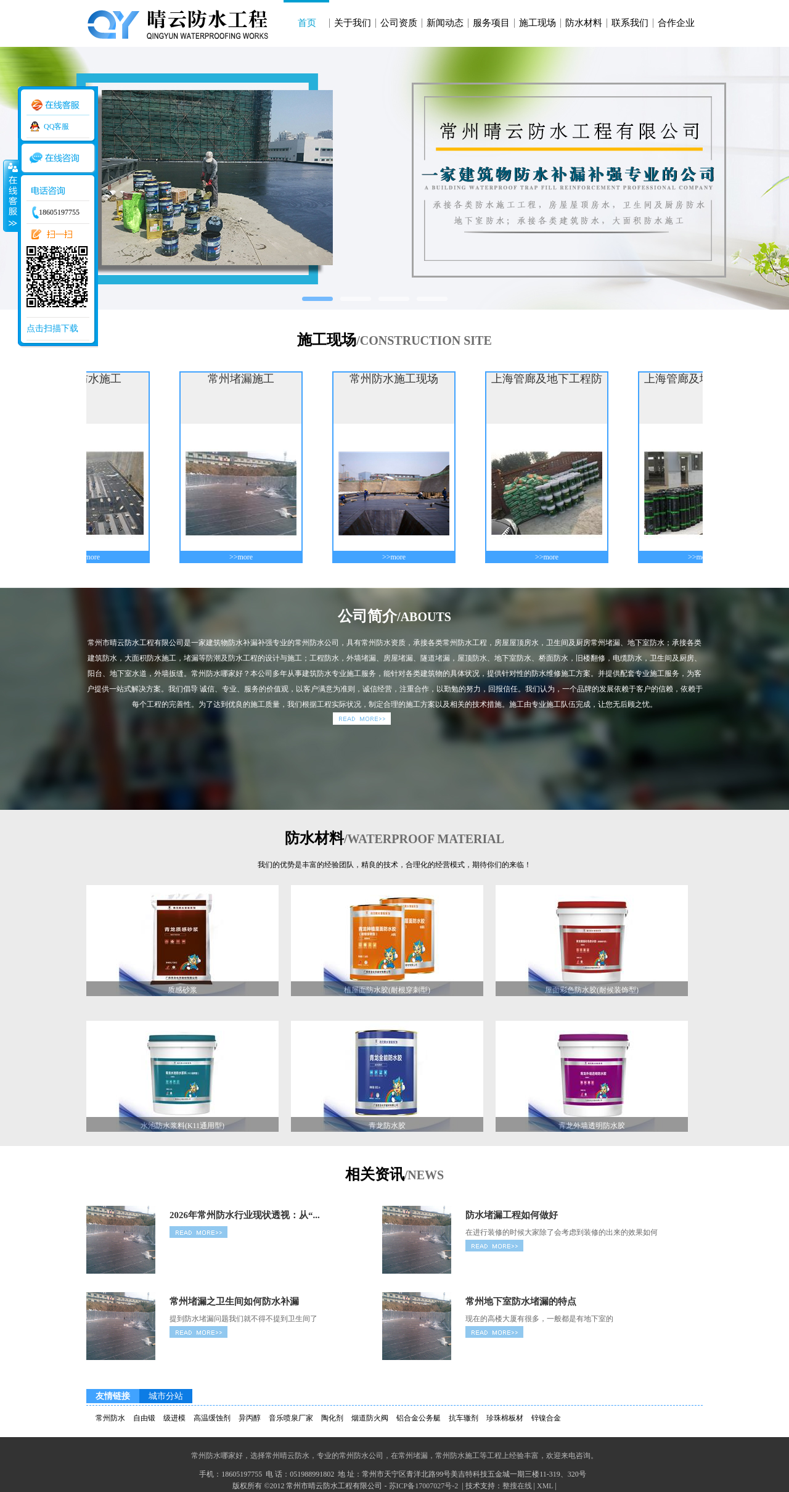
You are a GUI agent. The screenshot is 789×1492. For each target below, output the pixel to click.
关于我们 (352, 23)
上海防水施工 (93, 379)
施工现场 (537, 23)
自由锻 (144, 1418)
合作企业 (676, 23)
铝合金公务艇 (418, 1418)
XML (545, 1486)
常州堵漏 (413, 1455)
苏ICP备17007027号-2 (424, 1486)
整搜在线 (517, 1486)
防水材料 (583, 23)
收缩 (10, 195)
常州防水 (110, 1418)
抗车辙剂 (463, 1418)
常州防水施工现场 (398, 379)
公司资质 (398, 23)
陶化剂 (332, 1418)
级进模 (174, 1418)
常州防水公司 (361, 1455)
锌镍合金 (546, 1418)
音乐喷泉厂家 (291, 1418)
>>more (93, 557)
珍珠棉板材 (504, 1418)
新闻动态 (445, 23)
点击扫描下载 (52, 328)
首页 (307, 23)
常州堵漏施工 (246, 379)
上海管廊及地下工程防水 (551, 380)
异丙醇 (250, 1418)
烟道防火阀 (369, 1418)
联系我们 (629, 23)
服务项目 (491, 23)
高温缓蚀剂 (212, 1418)
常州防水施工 (457, 1455)
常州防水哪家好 (217, 1455)
